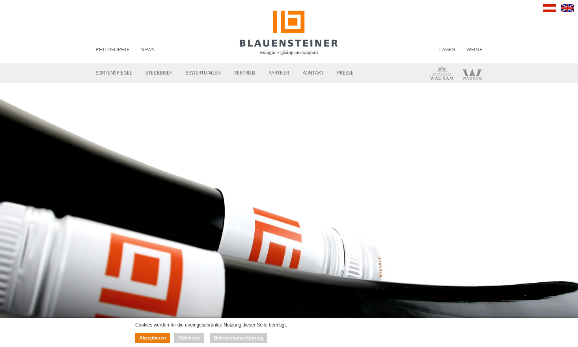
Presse (345, 72)
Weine (474, 49)
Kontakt (313, 72)
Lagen (447, 49)
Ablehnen (189, 338)
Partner (278, 72)
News (147, 49)
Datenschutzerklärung (238, 338)
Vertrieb (244, 72)
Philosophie (112, 49)
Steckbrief (158, 72)
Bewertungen (203, 72)
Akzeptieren (152, 338)
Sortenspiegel (114, 72)
